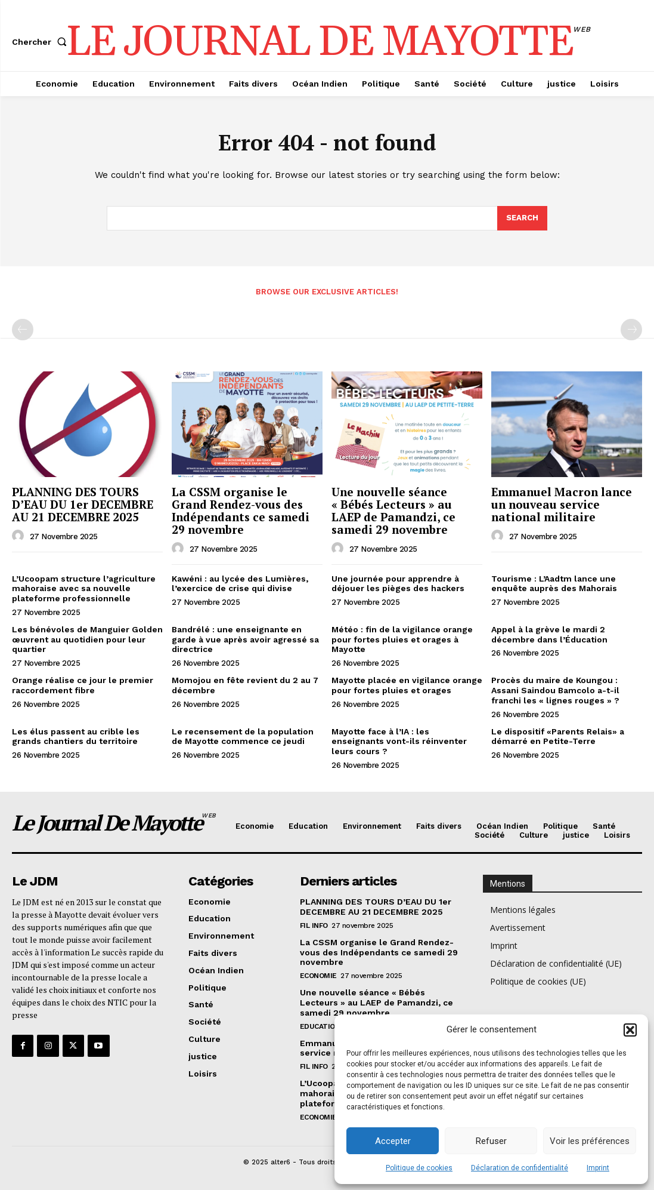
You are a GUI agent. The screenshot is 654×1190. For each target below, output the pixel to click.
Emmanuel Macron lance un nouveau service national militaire (561, 504)
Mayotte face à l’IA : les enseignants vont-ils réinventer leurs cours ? (399, 742)
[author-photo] (19, 536)
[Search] (522, 218)
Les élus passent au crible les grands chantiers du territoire (76, 736)
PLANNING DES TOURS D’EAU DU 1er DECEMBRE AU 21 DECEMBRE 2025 (82, 504)
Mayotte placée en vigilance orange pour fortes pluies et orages (406, 685)
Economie (318, 975)
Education (320, 1026)
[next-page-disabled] (631, 329)
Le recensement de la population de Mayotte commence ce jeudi (243, 736)
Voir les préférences (590, 1141)
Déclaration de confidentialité (519, 1168)
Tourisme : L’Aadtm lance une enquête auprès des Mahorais (554, 584)
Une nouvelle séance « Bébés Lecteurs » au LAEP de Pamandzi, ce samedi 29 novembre (393, 510)
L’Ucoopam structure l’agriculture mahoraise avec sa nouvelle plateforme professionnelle (84, 589)
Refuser (491, 1141)
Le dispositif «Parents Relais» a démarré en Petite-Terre (557, 736)
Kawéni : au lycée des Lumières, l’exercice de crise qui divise (240, 584)
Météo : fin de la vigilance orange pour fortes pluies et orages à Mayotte (402, 639)
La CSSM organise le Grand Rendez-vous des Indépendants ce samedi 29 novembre (240, 510)
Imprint (598, 1168)
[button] (630, 1030)
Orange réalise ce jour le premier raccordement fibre (82, 685)
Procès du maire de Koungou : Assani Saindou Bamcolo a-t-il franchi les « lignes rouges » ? (555, 690)
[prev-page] (22, 329)
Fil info (314, 925)
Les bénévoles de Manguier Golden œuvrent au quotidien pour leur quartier (87, 639)
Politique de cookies (419, 1168)
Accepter (393, 1141)
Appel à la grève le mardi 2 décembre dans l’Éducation (549, 634)
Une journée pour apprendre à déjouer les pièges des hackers (397, 584)
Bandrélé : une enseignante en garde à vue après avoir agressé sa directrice (245, 639)
